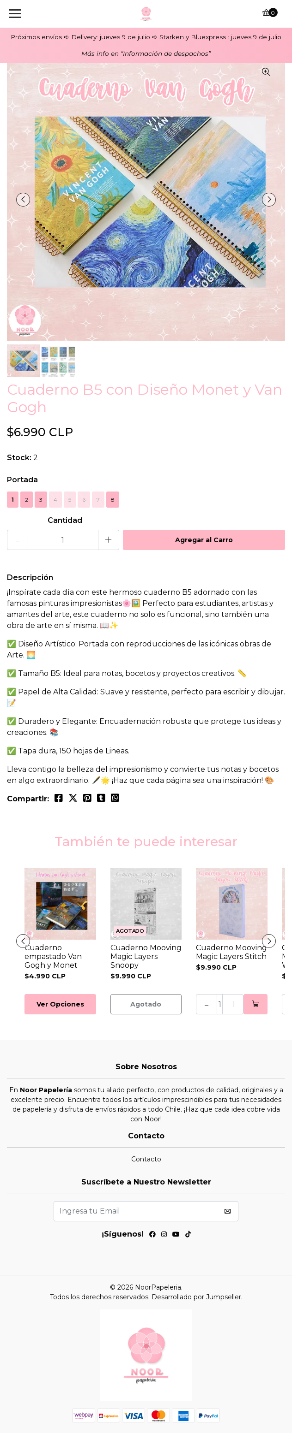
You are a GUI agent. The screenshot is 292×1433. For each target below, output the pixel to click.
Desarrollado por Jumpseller (196, 1297)
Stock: (19, 457)
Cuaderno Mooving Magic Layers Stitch (231, 952)
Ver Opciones (60, 1004)
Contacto (146, 1159)
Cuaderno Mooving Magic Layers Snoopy (146, 956)
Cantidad (65, 520)
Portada (22, 479)
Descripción (30, 577)
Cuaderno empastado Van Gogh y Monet (53, 956)
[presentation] (23, 200)
